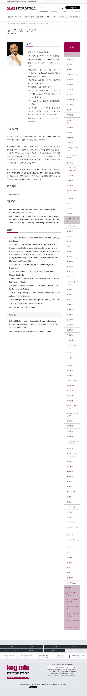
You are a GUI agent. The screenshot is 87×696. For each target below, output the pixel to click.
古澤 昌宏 (70, 436)
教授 (68, 54)
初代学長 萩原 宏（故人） (72, 594)
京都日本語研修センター (26, 656)
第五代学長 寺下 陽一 (73, 622)
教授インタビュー (72, 627)
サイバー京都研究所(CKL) (78, 656)
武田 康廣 (70, 325)
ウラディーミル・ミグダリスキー (72, 169)
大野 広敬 (70, 180)
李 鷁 (68, 547)
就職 (32, 17)
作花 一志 (70, 266)
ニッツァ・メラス (72, 380)
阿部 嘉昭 (70, 115)
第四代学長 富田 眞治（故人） (73, 615)
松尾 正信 (70, 476)
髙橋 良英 (70, 309)
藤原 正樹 (70, 431)
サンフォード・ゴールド (72, 283)
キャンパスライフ (59, 17)
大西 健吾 (70, 175)
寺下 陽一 (70, 64)
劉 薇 (68, 573)
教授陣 (27, 17)
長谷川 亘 (70, 59)
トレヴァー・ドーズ (72, 359)
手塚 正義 (70, 340)
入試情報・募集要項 (72, 17)
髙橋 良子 (70, 315)
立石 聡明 (70, 330)
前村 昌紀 (70, 461)
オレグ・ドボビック (72, 192)
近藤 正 (69, 251)
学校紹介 (10, 17)
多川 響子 (70, 320)
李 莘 (68, 552)
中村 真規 (70, 89)
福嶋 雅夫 (70, 421)
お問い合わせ (76, 11)
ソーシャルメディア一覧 (54, 650)
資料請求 (55, 11)
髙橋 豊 (69, 304)
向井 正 (69, 517)
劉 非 (68, 567)
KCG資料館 (61, 656)
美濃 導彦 (70, 79)
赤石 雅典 (70, 105)
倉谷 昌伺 (70, 231)
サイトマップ (54, 646)
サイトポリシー (76, 646)
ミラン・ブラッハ (72, 507)
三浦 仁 (69, 502)
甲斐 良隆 (70, 198)
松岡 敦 (69, 481)
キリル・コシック (72, 226)
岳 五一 (69, 203)
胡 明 (68, 246)
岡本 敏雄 (70, 185)
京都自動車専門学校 (43, 656)
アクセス (65, 11)
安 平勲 (69, 132)
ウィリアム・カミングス (72, 157)
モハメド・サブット (72, 529)
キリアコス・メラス (72, 220)
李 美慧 (69, 562)
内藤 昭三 (70, 365)
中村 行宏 (70, 375)
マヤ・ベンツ (71, 492)
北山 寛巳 (70, 208)
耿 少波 (69, 241)
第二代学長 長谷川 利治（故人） (72, 601)
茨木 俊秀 (70, 84)
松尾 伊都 (70, 471)
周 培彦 (69, 294)
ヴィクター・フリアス (72, 149)
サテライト (48, 17)
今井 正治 (70, 143)
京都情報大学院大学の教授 (28, 23)
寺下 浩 (69, 352)
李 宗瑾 (69, 557)
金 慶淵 (69, 213)
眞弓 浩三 (70, 497)
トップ (10, 23)
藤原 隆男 (70, 426)
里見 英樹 (70, 271)
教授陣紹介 (16, 23)
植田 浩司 (70, 163)
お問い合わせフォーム (61, 667)
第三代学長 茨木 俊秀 (73, 608)
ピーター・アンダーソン (72, 407)
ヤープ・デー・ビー (72, 541)
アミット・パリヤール (72, 121)
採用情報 (33, 646)
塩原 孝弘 (70, 289)
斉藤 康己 (70, 261)
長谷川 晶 (70, 390)
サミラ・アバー (72, 277)
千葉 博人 (70, 335)
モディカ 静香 (71, 522)
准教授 (69, 588)
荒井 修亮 (70, 127)
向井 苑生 (70, 512)
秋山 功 (69, 110)
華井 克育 (70, 401)
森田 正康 (70, 535)
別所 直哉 (70, 449)
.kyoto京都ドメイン (33, 650)
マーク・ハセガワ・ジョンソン (72, 455)
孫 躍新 (69, 299)
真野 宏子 (70, 486)
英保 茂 (69, 69)
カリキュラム (19, 17)
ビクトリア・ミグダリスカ (72, 415)
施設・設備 (40, 17)
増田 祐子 (70, 466)
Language (73, 8)
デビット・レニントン (72, 346)
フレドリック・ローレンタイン (72, 442)
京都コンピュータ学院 (8, 656)
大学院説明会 (44, 11)
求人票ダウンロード (11, 646)
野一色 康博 (70, 385)
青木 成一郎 (70, 100)
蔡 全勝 (69, 256)
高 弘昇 (69, 236)
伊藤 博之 (70, 137)
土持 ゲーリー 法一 (73, 74)
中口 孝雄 (70, 370)
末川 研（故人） (72, 583)
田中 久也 (70, 94)
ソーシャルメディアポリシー (11, 650)
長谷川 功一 (70, 396)
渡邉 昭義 (70, 578)
